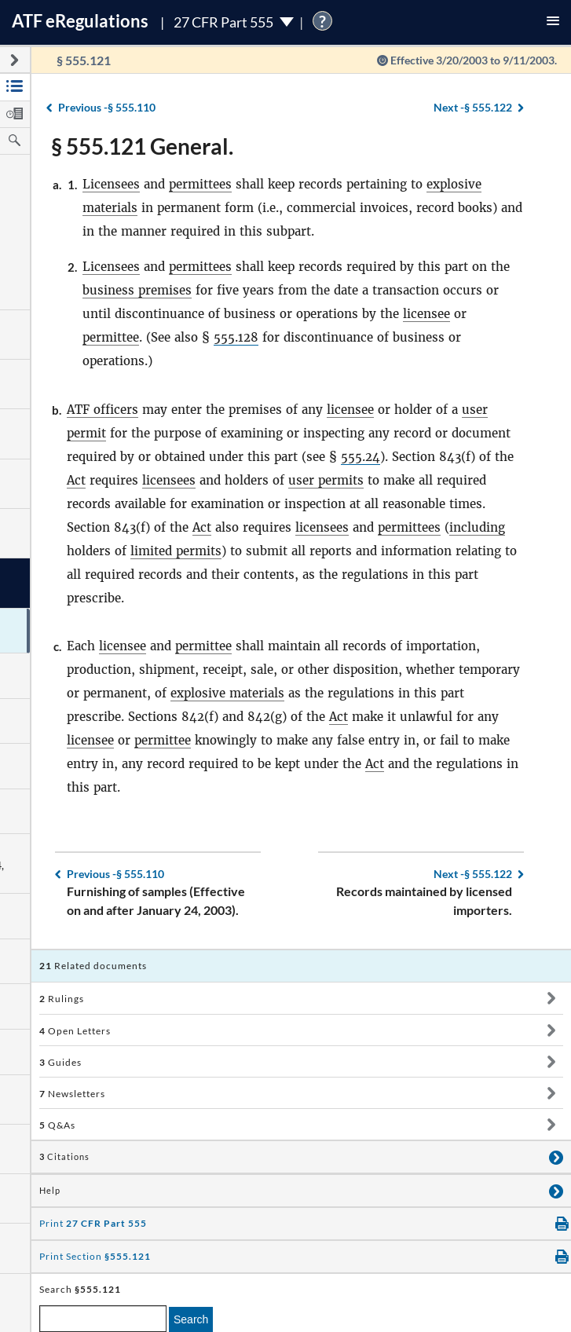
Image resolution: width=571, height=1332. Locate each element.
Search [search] (191, 1319)
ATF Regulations (80, 20)
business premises (137, 290)
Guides (60, 1062)
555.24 (360, 456)
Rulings (61, 998)
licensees (169, 480)
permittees (200, 184)
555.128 (236, 337)
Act (76, 480)
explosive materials (227, 693)
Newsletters (72, 1094)
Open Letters (75, 1031)
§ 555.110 (107, 107)
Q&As (57, 1125)
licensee (426, 313)
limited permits (175, 550)
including (477, 527)
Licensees (111, 184)
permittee (110, 337)
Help (49, 1190)
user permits (326, 480)
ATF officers (102, 409)
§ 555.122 (473, 107)
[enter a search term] (103, 1318)
